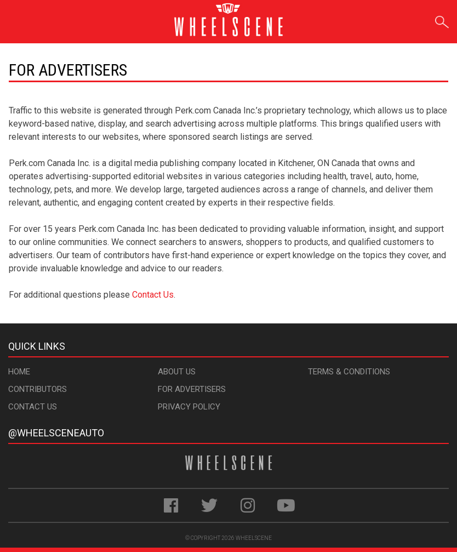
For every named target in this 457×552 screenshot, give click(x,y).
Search (442, 20)
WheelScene (254, 538)
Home (19, 372)
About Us (177, 372)
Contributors (37, 389)
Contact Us (153, 294)
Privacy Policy (189, 407)
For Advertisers (192, 389)
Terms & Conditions (349, 372)
